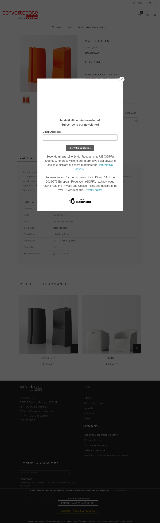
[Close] (121, 79)
